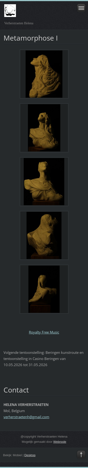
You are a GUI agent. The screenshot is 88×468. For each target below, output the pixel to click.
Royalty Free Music (44, 332)
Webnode (59, 441)
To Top (81, 454)
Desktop (30, 455)
